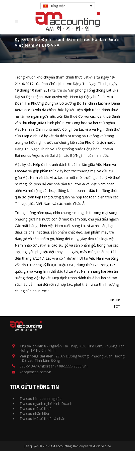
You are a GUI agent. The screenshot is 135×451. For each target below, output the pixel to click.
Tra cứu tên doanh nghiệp (37, 398)
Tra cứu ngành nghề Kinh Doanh (42, 403)
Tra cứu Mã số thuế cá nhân (39, 418)
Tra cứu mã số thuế (32, 408)
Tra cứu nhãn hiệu (31, 413)
